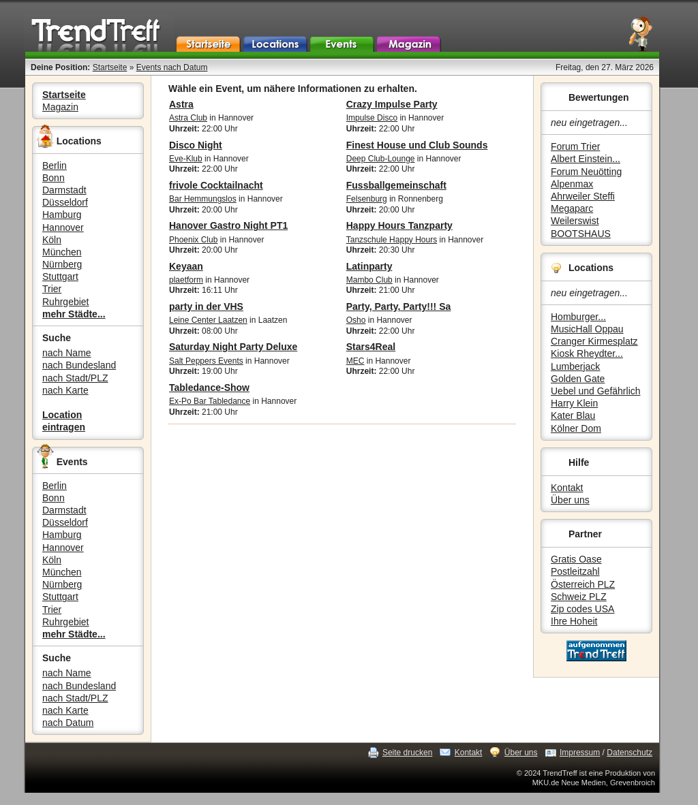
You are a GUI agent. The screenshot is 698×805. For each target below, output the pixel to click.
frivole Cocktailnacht (216, 185)
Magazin (60, 106)
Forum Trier (575, 146)
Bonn (53, 177)
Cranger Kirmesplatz (594, 341)
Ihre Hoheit (574, 621)
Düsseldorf (65, 202)
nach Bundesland (79, 365)
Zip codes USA (582, 608)
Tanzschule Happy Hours (391, 239)
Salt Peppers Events (206, 361)
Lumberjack (575, 366)
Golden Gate (578, 378)
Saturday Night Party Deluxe (233, 346)
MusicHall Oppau (587, 328)
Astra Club (188, 118)
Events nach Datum (172, 67)
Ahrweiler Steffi (583, 196)
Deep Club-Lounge (380, 158)
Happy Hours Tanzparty (399, 225)
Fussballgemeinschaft (396, 185)
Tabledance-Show (209, 387)
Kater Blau (573, 415)
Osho (356, 320)
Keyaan (186, 266)
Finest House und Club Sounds (417, 145)
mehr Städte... (74, 314)
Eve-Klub (185, 158)
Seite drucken (407, 752)
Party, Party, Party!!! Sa (398, 306)
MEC (355, 361)
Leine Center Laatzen (208, 320)
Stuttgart (60, 276)
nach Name (66, 352)
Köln (51, 239)
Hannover (63, 227)
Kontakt (567, 487)
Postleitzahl (575, 571)
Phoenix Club (193, 239)
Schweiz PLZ (579, 596)
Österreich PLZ (583, 584)
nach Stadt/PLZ (75, 378)
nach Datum (67, 722)
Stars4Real (370, 346)
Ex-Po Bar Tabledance (209, 401)
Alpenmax (572, 183)
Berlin (54, 165)
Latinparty (369, 266)
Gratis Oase (576, 559)
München (62, 252)
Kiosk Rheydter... (587, 353)
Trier (51, 288)
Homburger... (578, 316)
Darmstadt (64, 190)
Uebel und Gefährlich (596, 390)
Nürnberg (62, 264)
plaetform (186, 280)
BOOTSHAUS (581, 233)
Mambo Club (369, 280)
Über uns (570, 499)
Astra (181, 104)
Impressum (580, 752)
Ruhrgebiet (65, 301)
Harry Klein (574, 403)
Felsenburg (366, 199)
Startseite (110, 67)
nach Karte (65, 390)
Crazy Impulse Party (392, 104)
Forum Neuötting (586, 171)
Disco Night (195, 145)
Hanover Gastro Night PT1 (228, 225)
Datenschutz (629, 752)
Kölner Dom (576, 428)
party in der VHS (206, 306)
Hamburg (62, 214)
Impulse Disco (371, 118)
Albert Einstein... (585, 158)
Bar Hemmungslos (203, 199)
